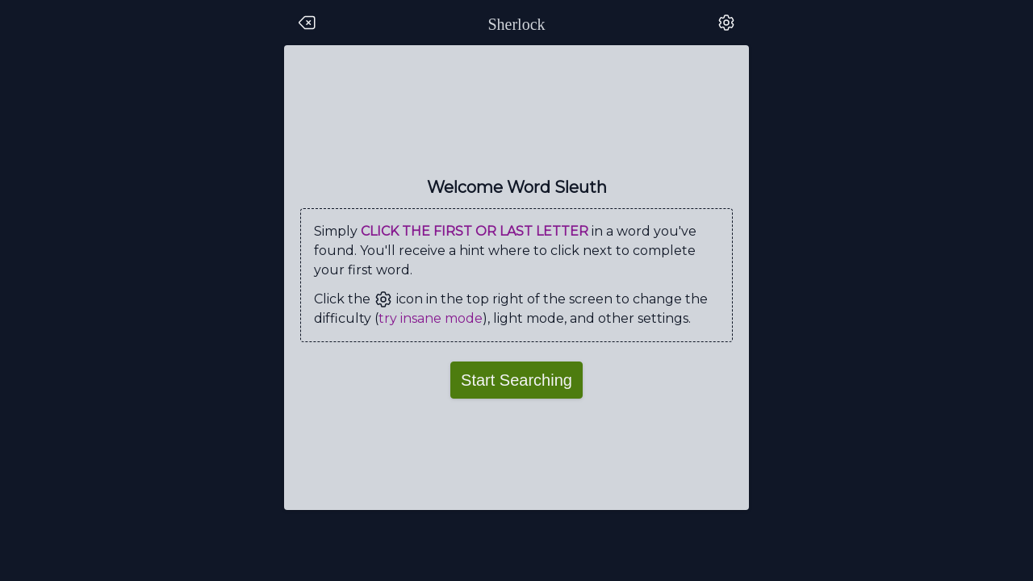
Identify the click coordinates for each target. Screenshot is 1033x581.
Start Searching (516, 380)
